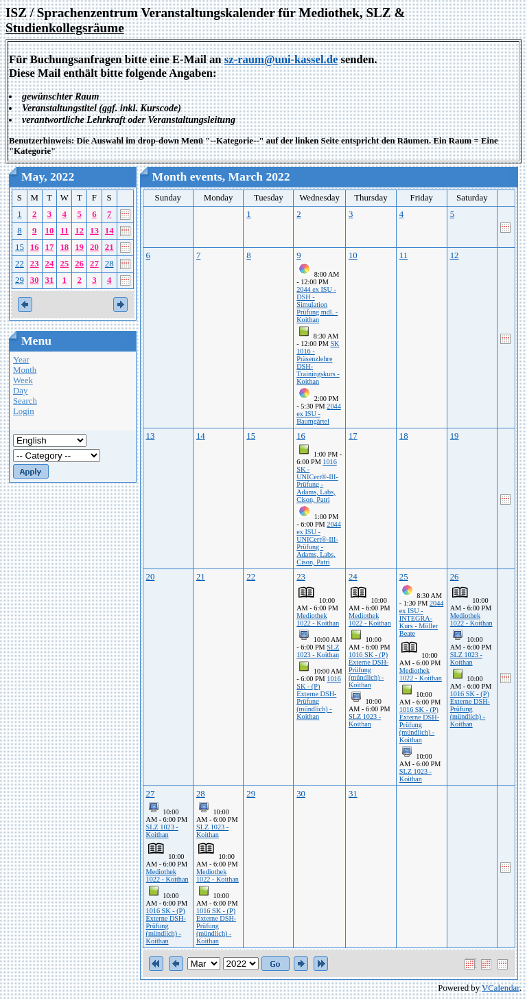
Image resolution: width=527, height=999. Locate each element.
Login (23, 411)
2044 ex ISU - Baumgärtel (318, 413)
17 (49, 247)
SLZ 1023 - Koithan (317, 650)
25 (64, 263)
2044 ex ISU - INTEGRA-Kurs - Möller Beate (421, 618)
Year (21, 360)
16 (34, 247)
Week (23, 380)
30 (34, 280)
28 (109, 263)
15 (19, 247)
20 (94, 247)
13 (94, 231)
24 (49, 263)
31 (49, 280)
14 (109, 231)
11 (64, 231)
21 (109, 247)
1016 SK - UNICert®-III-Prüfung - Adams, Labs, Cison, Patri (317, 480)
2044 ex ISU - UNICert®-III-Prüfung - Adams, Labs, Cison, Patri (318, 543)
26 (79, 263)
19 (79, 247)
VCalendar (500, 988)
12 (79, 231)
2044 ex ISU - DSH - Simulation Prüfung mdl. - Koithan (317, 304)
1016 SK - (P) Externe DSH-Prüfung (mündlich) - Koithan (318, 697)
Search (25, 401)
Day (20, 390)
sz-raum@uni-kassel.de (281, 59)
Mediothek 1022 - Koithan (317, 619)
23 (34, 263)
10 (49, 231)
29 (19, 280)
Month (24, 370)
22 (19, 263)
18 (64, 247)
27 (94, 263)
